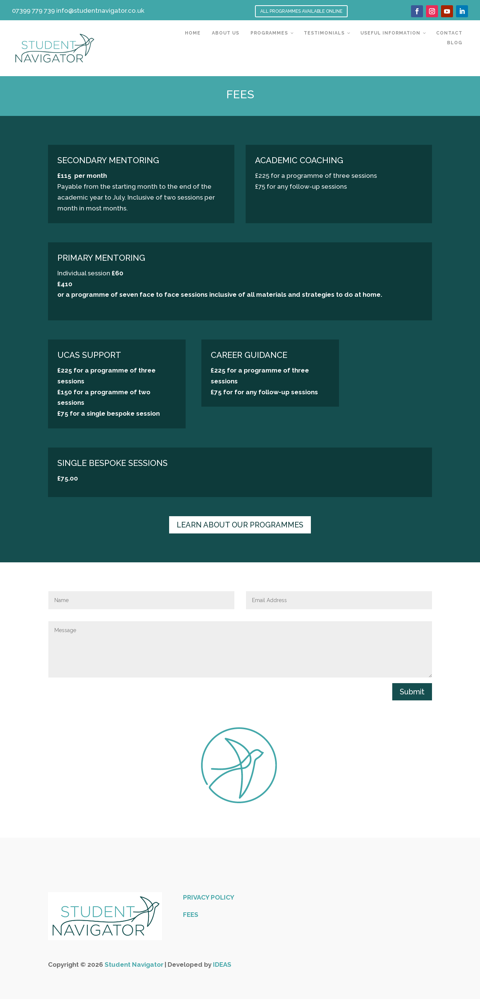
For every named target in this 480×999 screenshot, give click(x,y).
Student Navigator (134, 964)
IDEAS (222, 964)
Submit (412, 691)
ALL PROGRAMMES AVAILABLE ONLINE (301, 11)
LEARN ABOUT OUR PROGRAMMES (240, 524)
